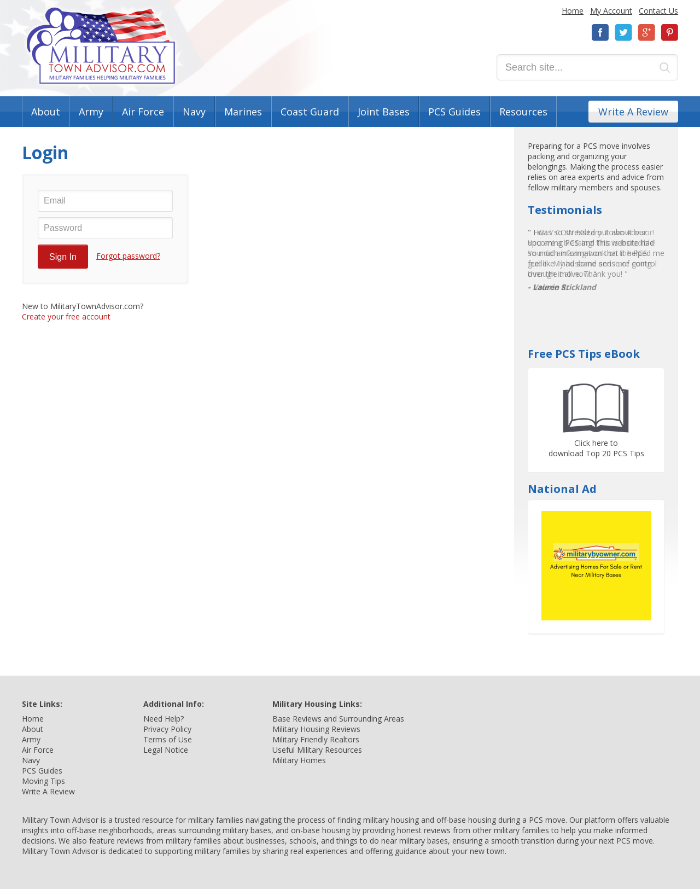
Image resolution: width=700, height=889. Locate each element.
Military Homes (299, 760)
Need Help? (163, 718)
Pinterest (669, 32)
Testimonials (565, 209)
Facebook (600, 32)
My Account (611, 10)
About (45, 111)
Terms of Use (167, 739)
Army (91, 111)
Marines (243, 111)
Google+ (646, 32)
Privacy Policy (167, 729)
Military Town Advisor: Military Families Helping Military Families (101, 46)
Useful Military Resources (317, 750)
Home (573, 10)
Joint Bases (384, 111)
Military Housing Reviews (316, 729)
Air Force (143, 111)
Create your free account (66, 316)
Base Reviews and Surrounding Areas (338, 718)
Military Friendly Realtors (315, 739)
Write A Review (633, 111)
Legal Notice (165, 750)
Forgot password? (128, 256)
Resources (523, 111)
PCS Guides (454, 111)
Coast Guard (310, 111)
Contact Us (658, 10)
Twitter (623, 32)
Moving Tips (43, 781)
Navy (194, 111)
